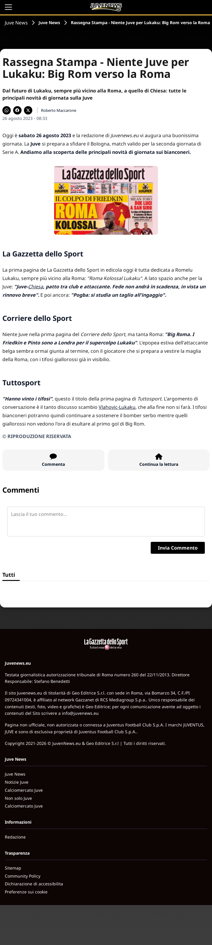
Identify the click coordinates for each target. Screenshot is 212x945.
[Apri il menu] (8, 7)
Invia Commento (178, 548)
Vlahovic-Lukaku (117, 407)
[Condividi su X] (28, 110)
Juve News (16, 22)
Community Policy (22, 876)
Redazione (15, 837)
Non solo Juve (18, 798)
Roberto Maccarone (58, 110)
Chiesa (35, 286)
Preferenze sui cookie (26, 892)
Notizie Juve (16, 782)
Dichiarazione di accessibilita (34, 884)
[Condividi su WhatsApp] (6, 110)
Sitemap (13, 868)
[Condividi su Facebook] (17, 110)
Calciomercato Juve (24, 790)
